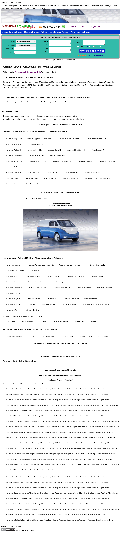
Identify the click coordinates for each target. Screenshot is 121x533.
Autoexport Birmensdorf (11, 3)
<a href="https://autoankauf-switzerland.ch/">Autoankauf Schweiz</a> (60, 266)
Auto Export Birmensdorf (25, 530)
